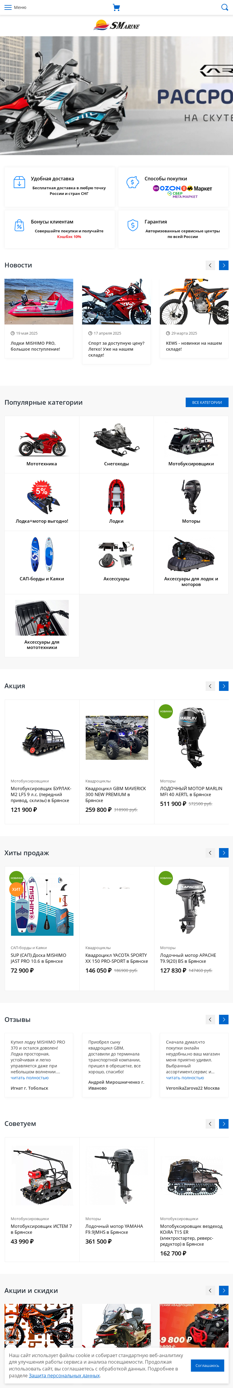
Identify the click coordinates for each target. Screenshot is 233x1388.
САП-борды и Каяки (29, 947)
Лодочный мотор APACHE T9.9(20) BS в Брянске (188, 958)
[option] (116, 95)
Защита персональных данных (64, 1375)
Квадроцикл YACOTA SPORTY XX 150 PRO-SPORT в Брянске (116, 958)
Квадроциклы (98, 781)
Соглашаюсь (207, 1365)
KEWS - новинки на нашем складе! (194, 346)
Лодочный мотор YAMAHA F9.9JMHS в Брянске (114, 1229)
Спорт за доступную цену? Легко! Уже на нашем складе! (116, 349)
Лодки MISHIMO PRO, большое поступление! (35, 346)
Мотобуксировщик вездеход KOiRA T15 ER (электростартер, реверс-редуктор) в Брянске (191, 1235)
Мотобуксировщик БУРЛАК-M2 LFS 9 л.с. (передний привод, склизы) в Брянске (41, 794)
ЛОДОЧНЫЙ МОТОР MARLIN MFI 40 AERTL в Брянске (191, 791)
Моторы (168, 781)
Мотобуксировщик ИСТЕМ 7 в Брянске (41, 1229)
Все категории (207, 402)
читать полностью (30, 1077)
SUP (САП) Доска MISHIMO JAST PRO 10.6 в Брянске (38, 958)
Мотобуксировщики (30, 781)
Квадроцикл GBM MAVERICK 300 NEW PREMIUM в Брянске (115, 794)
